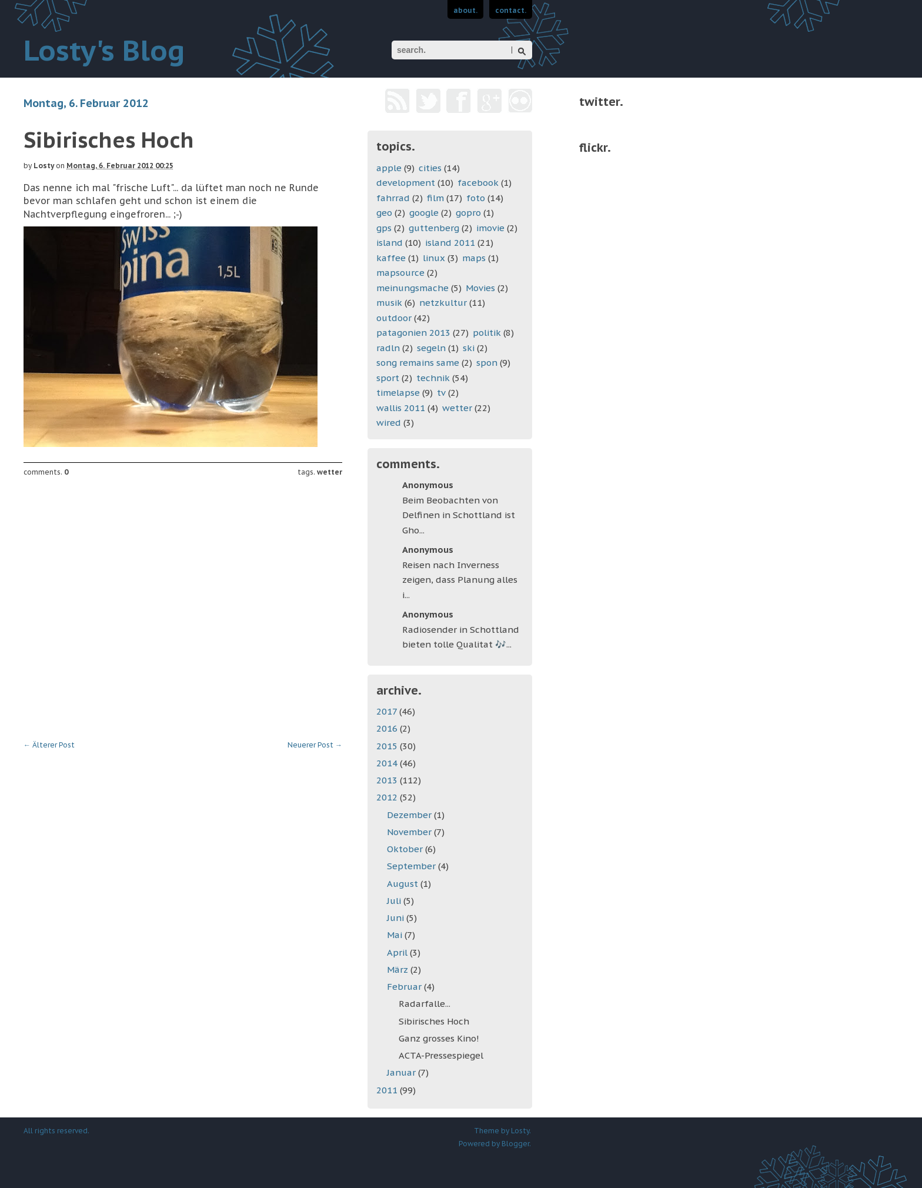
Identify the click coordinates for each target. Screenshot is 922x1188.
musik (389, 302)
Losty (44, 165)
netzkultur (443, 302)
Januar (402, 1072)
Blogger (515, 1143)
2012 (388, 797)
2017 (387, 711)
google (424, 212)
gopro (468, 212)
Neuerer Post (315, 744)
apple (389, 167)
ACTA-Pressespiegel (441, 1055)
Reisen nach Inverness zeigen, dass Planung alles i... (459, 579)
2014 (388, 763)
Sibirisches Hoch (434, 1021)
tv (441, 392)
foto (475, 197)
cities (430, 167)
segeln (431, 347)
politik (487, 332)
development (405, 182)
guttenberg (434, 227)
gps (384, 227)
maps (474, 257)
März (398, 969)
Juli (395, 900)
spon (486, 362)
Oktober (406, 849)
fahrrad (393, 197)
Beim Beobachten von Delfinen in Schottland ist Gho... (458, 515)
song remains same (417, 362)
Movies (480, 287)
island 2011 (450, 242)
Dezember (410, 814)
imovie (490, 227)
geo (384, 212)
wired (388, 422)
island (389, 242)
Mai (396, 934)
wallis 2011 (400, 407)
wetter (329, 472)
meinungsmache (412, 287)
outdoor (394, 317)
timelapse (398, 392)
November (410, 831)
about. (465, 10)
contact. (510, 10)
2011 (388, 1090)
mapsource (400, 272)
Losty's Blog (104, 50)
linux (434, 257)
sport (387, 377)
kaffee (391, 257)
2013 (388, 780)
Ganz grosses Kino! (439, 1038)
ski (469, 347)
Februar (405, 986)
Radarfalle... (424, 1003)
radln (388, 347)
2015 (388, 746)
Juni (396, 917)
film (435, 197)
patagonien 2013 (413, 332)
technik (433, 377)
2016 (388, 728)
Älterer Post (49, 744)
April (398, 952)
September (412, 866)
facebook (478, 182)
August (403, 883)
